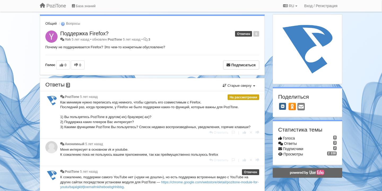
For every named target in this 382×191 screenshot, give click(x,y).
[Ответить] (218, 132)
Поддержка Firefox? (84, 33)
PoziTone (115, 39)
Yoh (68, 39)
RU (290, 6)
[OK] (292, 106)
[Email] (301, 107)
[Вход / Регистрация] (321, 5)
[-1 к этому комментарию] (257, 132)
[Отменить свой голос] (251, 132)
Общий (51, 23)
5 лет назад (89, 97)
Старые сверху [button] (239, 86)
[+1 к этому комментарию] (244, 132)
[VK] (283, 106)
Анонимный (74, 144)
